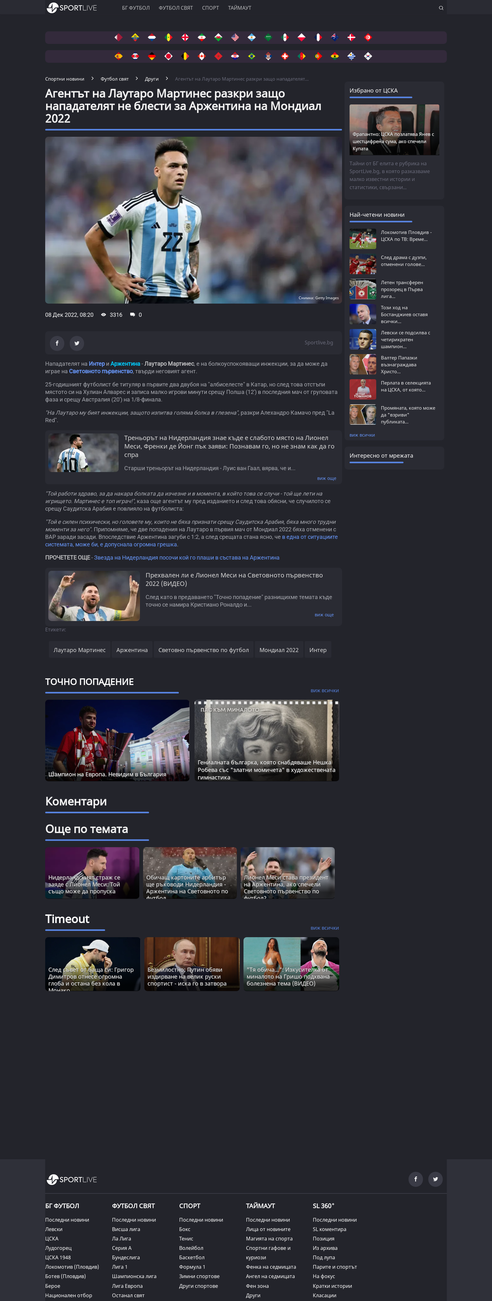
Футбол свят (176, 7)
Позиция (323, 1238)
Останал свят (128, 1295)
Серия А (121, 1248)
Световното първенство (101, 371)
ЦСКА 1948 (58, 1257)
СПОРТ (189, 1206)
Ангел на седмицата (270, 1276)
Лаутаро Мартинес (80, 650)
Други (253, 1295)
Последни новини (67, 1219)
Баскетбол (192, 1257)
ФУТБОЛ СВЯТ (133, 1206)
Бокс (184, 1229)
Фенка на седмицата (271, 1266)
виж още (326, 478)
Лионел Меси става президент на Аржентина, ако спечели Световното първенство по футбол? (286, 888)
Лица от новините (268, 1229)
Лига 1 (120, 1266)
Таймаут (239, 7)
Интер (97, 363)
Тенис (186, 1238)
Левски (53, 1229)
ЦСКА (51, 1238)
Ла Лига (121, 1238)
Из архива (325, 1248)
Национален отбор (68, 1295)
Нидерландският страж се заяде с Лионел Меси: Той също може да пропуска (84, 884)
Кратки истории (332, 1285)
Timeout (67, 919)
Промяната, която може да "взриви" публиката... (408, 415)
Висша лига (126, 1229)
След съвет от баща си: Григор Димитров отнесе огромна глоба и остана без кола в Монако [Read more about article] (91, 980)
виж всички (362, 435)
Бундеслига (126, 1257)
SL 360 (324, 1205)
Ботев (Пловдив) (65, 1276)
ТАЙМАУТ (260, 1206)
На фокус (324, 1276)
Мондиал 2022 (279, 650)
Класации (324, 1295)
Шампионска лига (134, 1276)
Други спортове (198, 1285)
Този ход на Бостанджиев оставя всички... (404, 314)
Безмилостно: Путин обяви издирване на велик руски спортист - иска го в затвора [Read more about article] (187, 976)
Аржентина (132, 650)
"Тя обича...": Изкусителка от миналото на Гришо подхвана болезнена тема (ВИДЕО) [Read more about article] (288, 976)
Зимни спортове (199, 1276)
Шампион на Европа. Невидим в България (107, 774)
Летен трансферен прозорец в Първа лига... (402, 289)
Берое (52, 1285)
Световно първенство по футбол (203, 650)
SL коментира (329, 1229)
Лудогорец (58, 1248)
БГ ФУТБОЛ (136, 7)
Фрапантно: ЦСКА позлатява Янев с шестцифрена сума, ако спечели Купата (393, 141)
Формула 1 (192, 1266)
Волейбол (191, 1248)
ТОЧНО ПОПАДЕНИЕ (89, 682)
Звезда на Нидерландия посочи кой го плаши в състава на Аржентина (187, 557)
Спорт (210, 7)
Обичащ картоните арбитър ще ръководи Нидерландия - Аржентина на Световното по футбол (187, 888)
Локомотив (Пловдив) (72, 1266)
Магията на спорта (269, 1238)
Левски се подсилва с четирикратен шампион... (405, 339)
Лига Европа (127, 1285)
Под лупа (324, 1257)
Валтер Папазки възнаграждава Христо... (399, 364)
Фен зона (257, 1285)
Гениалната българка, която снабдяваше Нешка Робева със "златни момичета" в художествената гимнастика (266, 769)
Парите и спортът (335, 1266)
